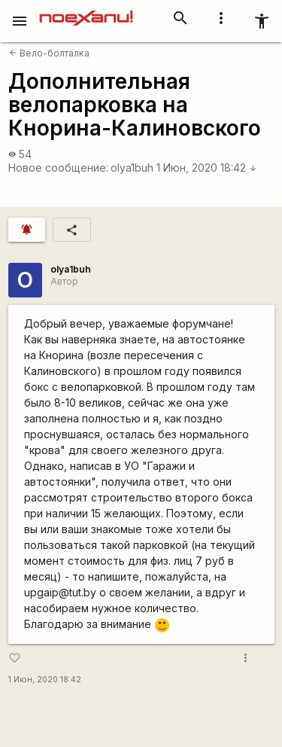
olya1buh (132, 167)
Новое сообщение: (58, 167)
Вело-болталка (49, 53)
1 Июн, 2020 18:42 (206, 167)
